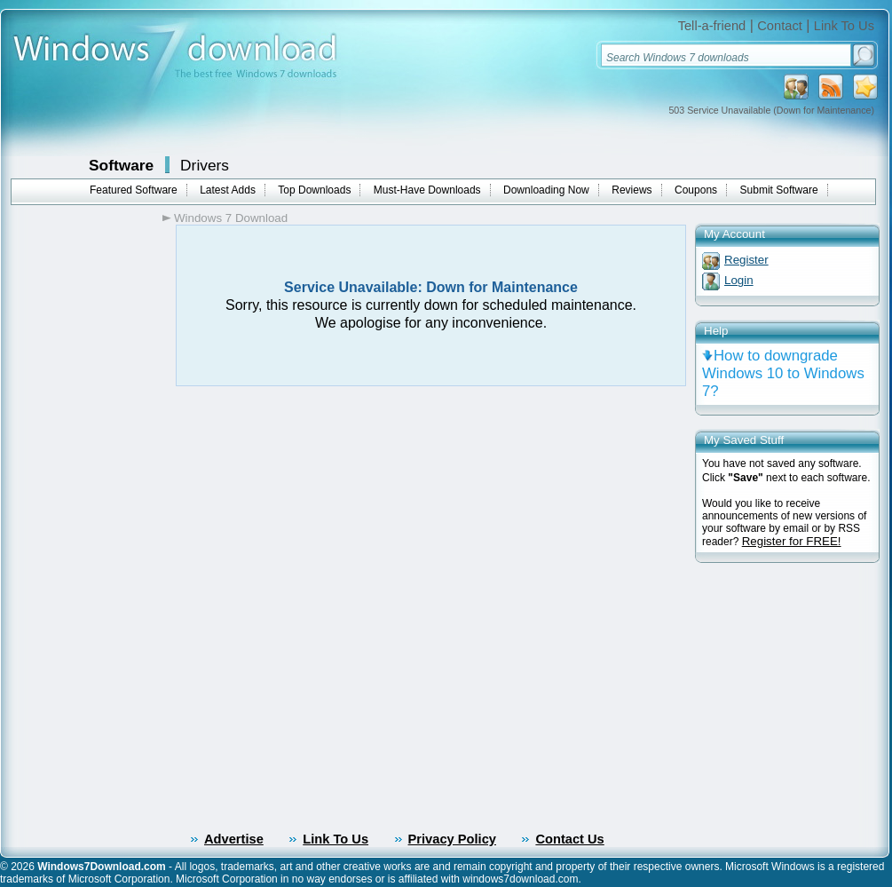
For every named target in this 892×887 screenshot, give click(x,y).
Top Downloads (314, 190)
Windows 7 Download (231, 218)
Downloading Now (546, 190)
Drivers (204, 165)
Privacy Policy (452, 839)
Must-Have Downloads (427, 190)
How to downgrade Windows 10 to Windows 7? (783, 373)
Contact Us (569, 839)
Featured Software (134, 190)
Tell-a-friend (712, 26)
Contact (779, 26)
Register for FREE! (791, 541)
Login (739, 280)
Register (746, 259)
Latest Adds (228, 190)
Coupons (696, 190)
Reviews (631, 190)
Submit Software (779, 190)
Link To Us (844, 26)
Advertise (234, 839)
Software (121, 165)
